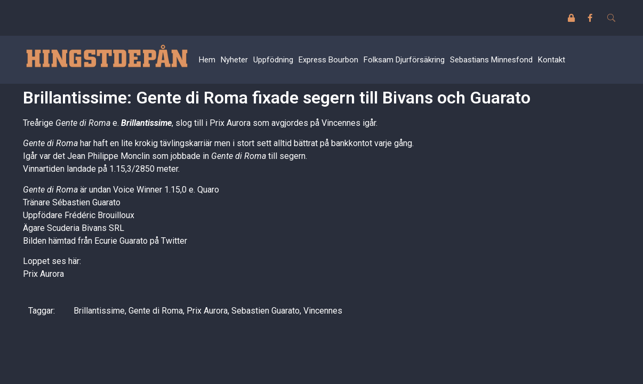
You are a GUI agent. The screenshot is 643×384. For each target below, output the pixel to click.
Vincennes (322, 311)
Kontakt (551, 60)
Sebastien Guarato (265, 311)
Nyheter (234, 60)
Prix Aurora (43, 274)
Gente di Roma (155, 311)
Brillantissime (146, 123)
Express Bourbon (328, 60)
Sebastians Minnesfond (491, 60)
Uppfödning (273, 60)
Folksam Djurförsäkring (404, 60)
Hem (207, 60)
